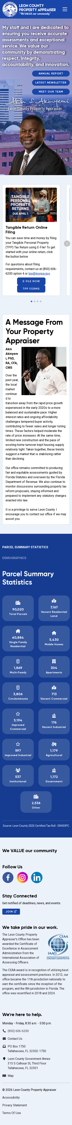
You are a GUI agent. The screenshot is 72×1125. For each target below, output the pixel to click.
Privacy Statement (14, 1105)
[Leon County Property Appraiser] (29, 9)
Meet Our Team (51, 91)
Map (11, 1076)
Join (11, 911)
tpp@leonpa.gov (39, 273)
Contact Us (15, 1039)
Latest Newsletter (50, 82)
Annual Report (51, 73)
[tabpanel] (36, 699)
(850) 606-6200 (18, 1031)
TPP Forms (31, 288)
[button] (65, 9)
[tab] (36, 548)
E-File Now (31, 281)
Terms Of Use (11, 1113)
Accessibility (11, 1097)
